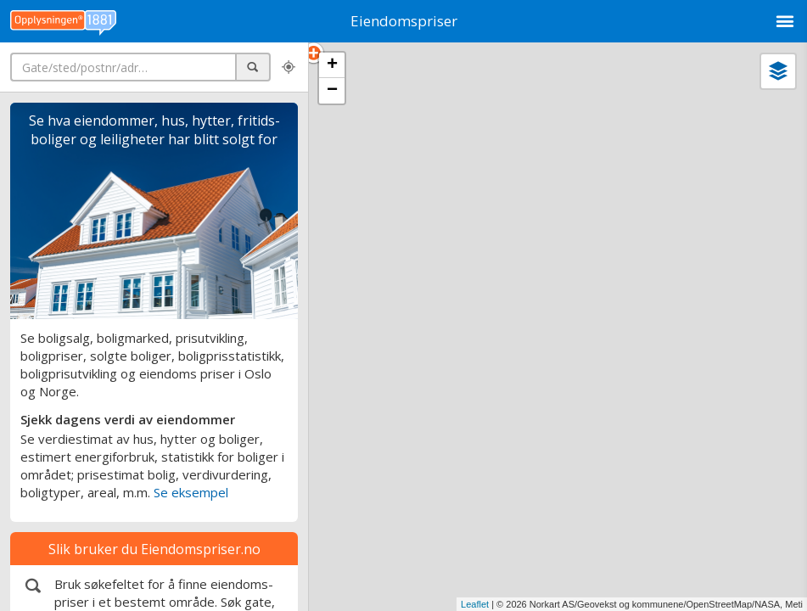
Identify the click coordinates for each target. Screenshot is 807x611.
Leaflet (475, 604)
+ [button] (332, 65)
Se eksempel (191, 492)
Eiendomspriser (403, 21)
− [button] (332, 91)
